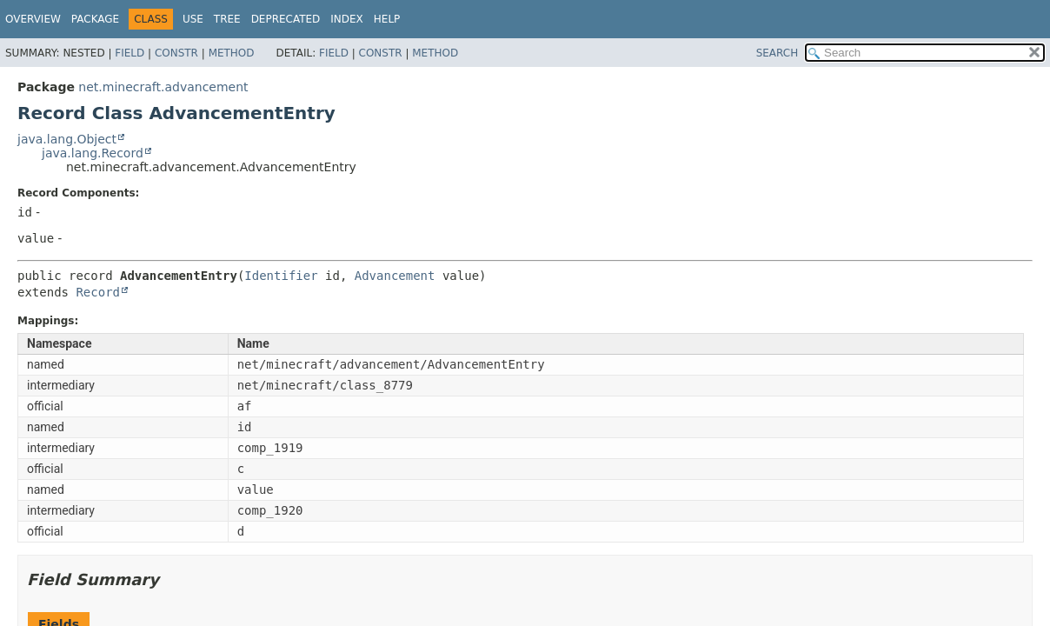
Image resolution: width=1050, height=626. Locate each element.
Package (95, 19)
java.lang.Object (66, 139)
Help (387, 19)
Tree (227, 19)
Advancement (395, 276)
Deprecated (286, 19)
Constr (176, 53)
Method (232, 53)
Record (98, 292)
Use (193, 19)
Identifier (280, 276)
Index (346, 19)
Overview (33, 19)
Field (129, 53)
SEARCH (777, 53)
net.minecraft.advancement (163, 87)
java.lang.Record (92, 153)
